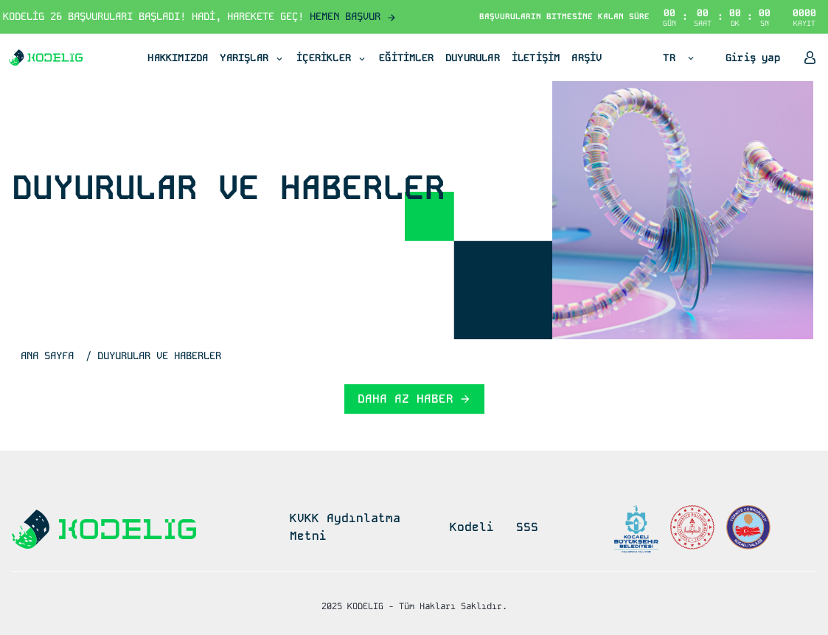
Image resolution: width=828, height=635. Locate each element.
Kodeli (472, 527)
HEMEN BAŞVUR (353, 16)
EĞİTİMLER (406, 57)
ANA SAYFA (47, 355)
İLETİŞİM (536, 57)
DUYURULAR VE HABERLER (159, 355)
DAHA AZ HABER (414, 398)
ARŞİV (586, 57)
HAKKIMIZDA (177, 57)
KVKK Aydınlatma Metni (345, 527)
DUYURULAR (472, 57)
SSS (527, 527)
